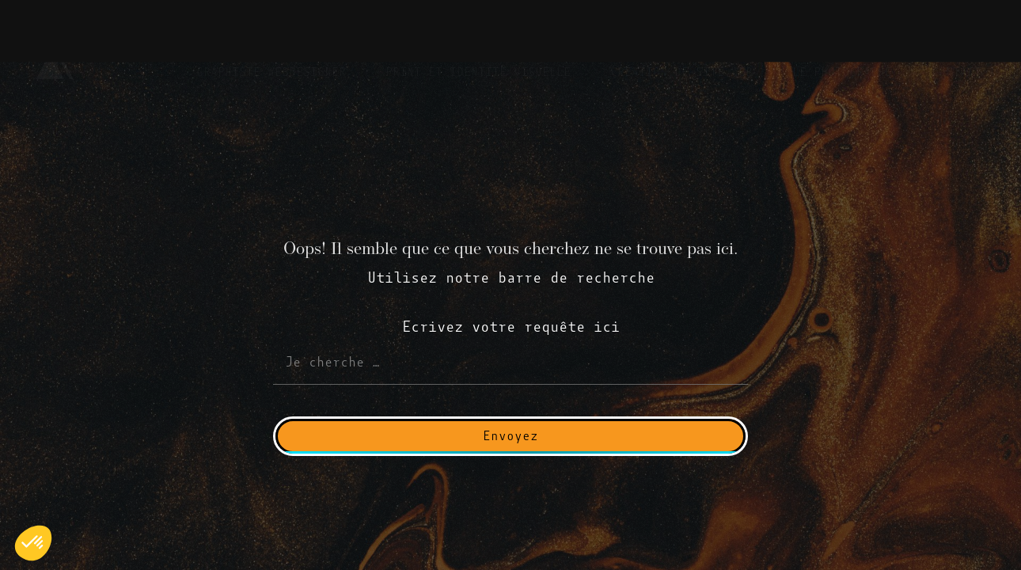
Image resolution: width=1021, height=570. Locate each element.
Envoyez (510, 435)
